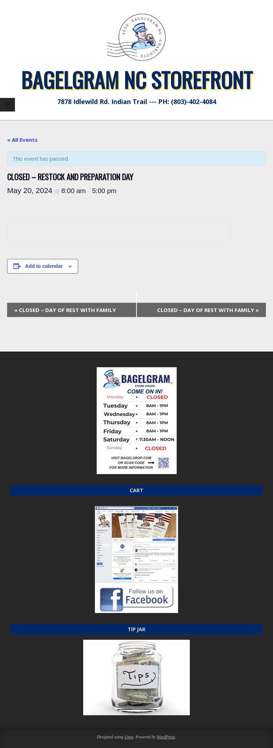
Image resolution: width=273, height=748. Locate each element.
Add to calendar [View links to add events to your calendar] (44, 266)
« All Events (22, 139)
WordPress (166, 736)
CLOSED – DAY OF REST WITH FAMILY (65, 309)
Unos (128, 736)
